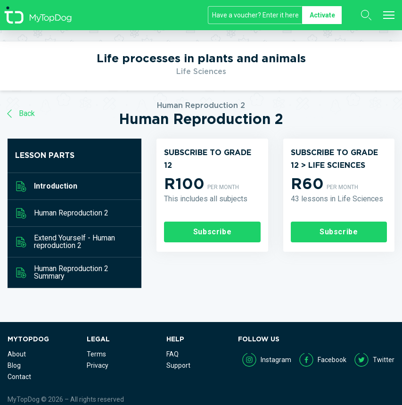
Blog (14, 365)
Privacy (97, 365)
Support (178, 365)
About (17, 354)
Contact (19, 376)
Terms (96, 354)
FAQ (172, 354)
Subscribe (212, 231)
